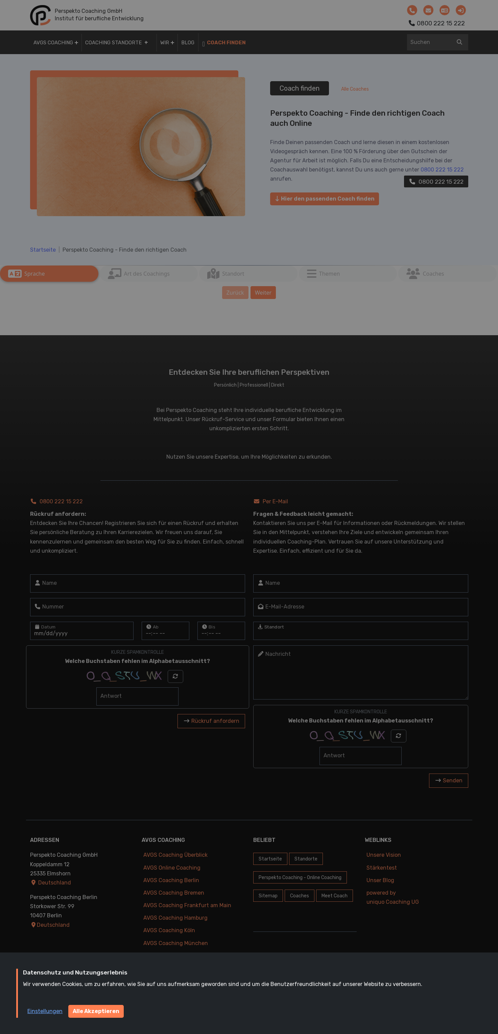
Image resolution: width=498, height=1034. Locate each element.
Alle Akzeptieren (96, 1011)
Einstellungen (45, 1011)
